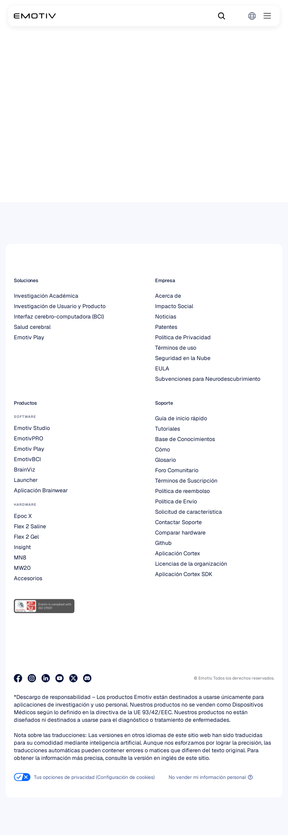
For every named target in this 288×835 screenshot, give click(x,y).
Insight (22, 547)
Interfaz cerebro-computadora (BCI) (59, 316)
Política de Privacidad (183, 337)
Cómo (162, 449)
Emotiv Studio (32, 428)
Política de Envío (176, 501)
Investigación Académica (46, 295)
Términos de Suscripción (186, 480)
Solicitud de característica (188, 511)
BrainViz (24, 469)
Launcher (26, 480)
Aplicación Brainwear (41, 490)
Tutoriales (167, 428)
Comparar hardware (180, 532)
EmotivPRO (28, 438)
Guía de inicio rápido (181, 418)
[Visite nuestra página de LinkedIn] (46, 678)
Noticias (165, 316)
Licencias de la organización (191, 563)
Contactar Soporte (178, 522)
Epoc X (23, 516)
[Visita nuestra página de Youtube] (59, 678)
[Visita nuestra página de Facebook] (18, 678)
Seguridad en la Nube (182, 358)
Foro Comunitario (176, 470)
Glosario (165, 460)
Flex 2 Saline (30, 526)
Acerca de (168, 295)
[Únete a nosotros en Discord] (87, 678)
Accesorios (28, 578)
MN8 (20, 557)
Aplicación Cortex (177, 553)
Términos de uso (175, 347)
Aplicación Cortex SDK (183, 574)
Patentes (166, 327)
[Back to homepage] (35, 16)
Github (163, 543)
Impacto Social (174, 306)
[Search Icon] (221, 16)
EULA (162, 368)
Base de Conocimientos (185, 439)
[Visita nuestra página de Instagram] (32, 678)
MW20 (22, 568)
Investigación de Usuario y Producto (60, 306)
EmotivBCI (27, 459)
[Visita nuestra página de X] (73, 678)
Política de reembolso (182, 491)
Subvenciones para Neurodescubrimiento (207, 379)
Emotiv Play (29, 337)
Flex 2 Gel (26, 536)
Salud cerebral (32, 327)
